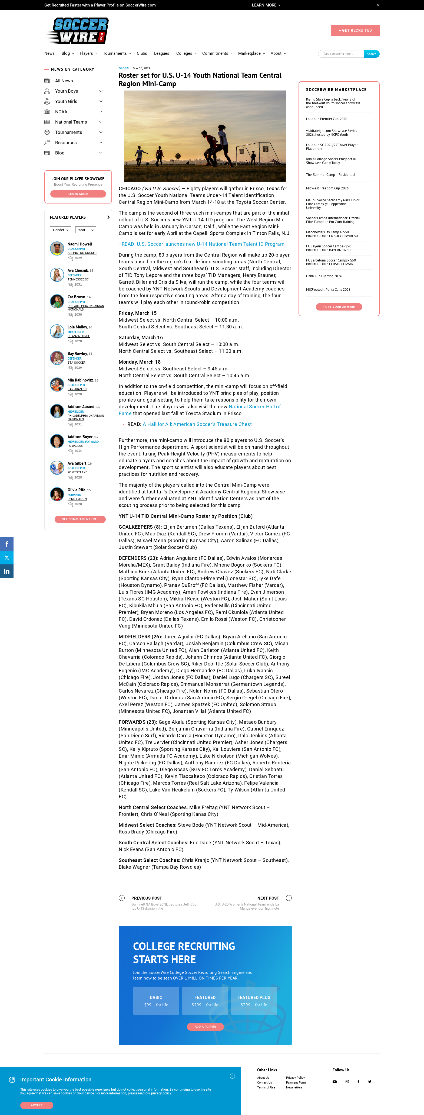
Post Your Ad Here (339, 307)
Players (86, 53)
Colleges (184, 53)
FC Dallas (75, 446)
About (276, 53)
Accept (37, 1105)
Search (371, 54)
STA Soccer (76, 362)
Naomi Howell (80, 244)
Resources (60, 142)
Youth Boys (61, 91)
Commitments (215, 53)
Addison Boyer (81, 436)
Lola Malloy (78, 326)
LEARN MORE (264, 5)
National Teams (65, 122)
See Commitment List (80, 519)
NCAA (55, 111)
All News (58, 80)
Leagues (161, 53)
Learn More (78, 194)
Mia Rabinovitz (81, 380)
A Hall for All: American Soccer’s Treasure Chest (197, 424)
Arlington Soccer (82, 253)
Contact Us (264, 1082)
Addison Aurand (81, 406)
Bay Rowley (78, 353)
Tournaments (115, 53)
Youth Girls (60, 101)
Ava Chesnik (78, 270)
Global (124, 68)
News (49, 53)
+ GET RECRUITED (355, 30)
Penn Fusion (77, 499)
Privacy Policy (295, 1078)
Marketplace (249, 53)
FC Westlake (77, 472)
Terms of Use (266, 1087)
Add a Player (205, 1027)
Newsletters (294, 1087)
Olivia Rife (77, 489)
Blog (66, 53)
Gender (58, 230)
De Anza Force (79, 336)
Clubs (142, 53)
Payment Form (296, 1082)
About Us (263, 1078)
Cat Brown (77, 296)
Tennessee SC (78, 279)
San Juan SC (77, 389)
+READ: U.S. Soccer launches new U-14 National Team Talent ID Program (201, 244)
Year (81, 230)
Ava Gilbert (77, 463)
